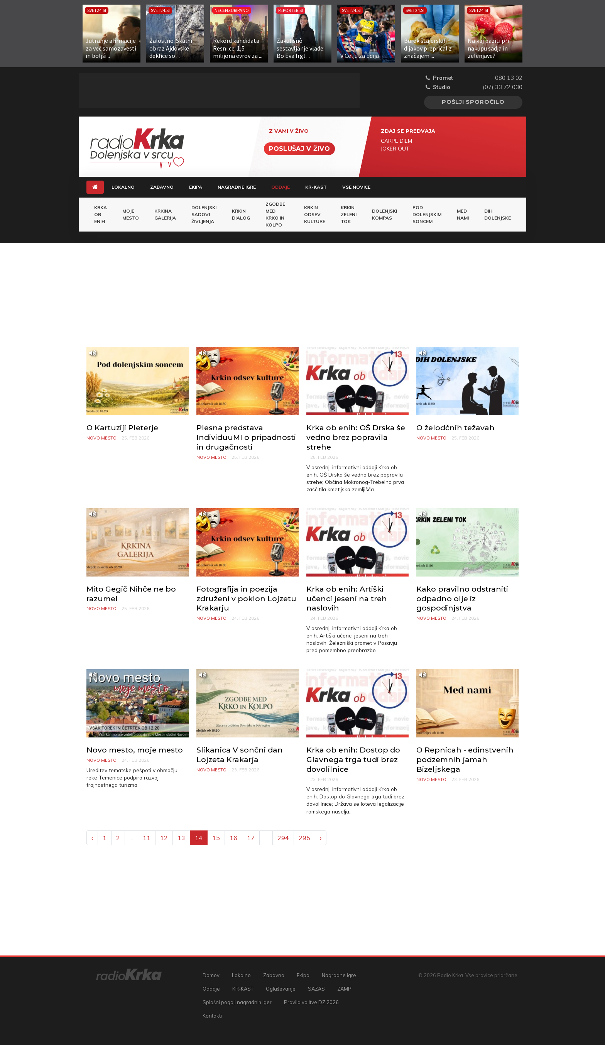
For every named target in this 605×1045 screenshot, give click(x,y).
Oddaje (284, 186)
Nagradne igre (237, 187)
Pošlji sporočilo (473, 101)
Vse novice (356, 187)
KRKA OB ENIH (100, 214)
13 (181, 838)
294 (283, 838)
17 (251, 838)
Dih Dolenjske (497, 214)
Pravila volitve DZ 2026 (311, 1002)
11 (146, 838)
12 (164, 838)
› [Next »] (320, 838)
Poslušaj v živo (299, 148)
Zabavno (162, 187)
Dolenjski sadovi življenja (203, 214)
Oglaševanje (281, 989)
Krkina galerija (165, 214)
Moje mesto (130, 214)
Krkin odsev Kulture (314, 214)
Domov (211, 975)
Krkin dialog (241, 214)
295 (304, 838)
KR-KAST (316, 187)
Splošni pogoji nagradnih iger (237, 1002)
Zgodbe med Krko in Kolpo (275, 214)
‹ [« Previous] (92, 838)
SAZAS (316, 989)
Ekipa (195, 187)
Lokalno (123, 187)
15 (216, 838)
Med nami (463, 214)
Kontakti (212, 1016)
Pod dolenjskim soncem (426, 214)
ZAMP (344, 989)
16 (233, 838)
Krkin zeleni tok (349, 214)
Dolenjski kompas (384, 214)
